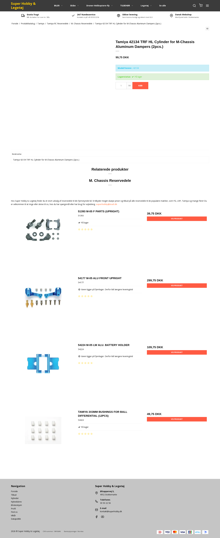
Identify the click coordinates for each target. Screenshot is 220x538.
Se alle (162, 5)
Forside (14, 491)
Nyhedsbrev (16, 501)
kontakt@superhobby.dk (111, 511)
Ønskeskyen (16, 505)
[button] (207, 28)
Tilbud (13, 494)
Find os (14, 512)
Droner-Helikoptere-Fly (99, 5)
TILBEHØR (126, 5)
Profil (13, 508)
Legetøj (146, 5)
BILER (58, 5)
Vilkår (13, 515)
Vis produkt (177, 218)
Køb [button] (140, 85)
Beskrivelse (16, 154)
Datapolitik (16, 519)
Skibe (74, 5)
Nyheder (15, 498)
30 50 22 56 (105, 503)
